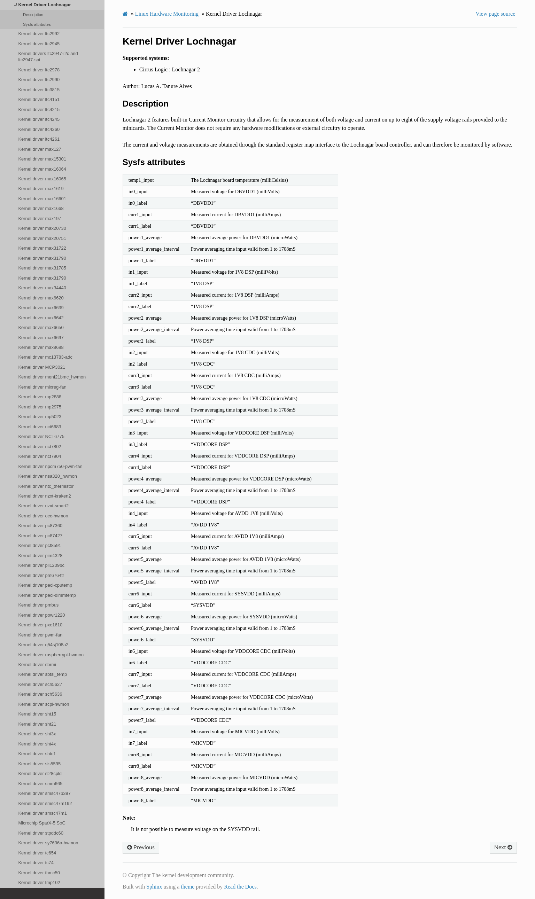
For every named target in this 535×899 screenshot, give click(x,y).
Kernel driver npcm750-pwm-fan (50, 466)
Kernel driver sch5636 (40, 694)
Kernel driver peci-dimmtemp (47, 595)
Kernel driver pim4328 (40, 555)
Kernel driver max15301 (42, 159)
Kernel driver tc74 (36, 862)
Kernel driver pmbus (38, 605)
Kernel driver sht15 (37, 714)
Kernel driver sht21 (37, 724)
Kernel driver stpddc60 (40, 833)
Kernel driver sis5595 (39, 763)
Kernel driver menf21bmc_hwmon (52, 377)
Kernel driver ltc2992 (39, 33)
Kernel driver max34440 (42, 287)
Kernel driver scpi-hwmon (43, 704)
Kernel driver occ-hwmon (43, 515)
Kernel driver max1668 (40, 208)
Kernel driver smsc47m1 (42, 813)
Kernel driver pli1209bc (41, 565)
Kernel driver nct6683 (39, 426)
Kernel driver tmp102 (39, 882)
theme (187, 887)
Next (503, 847)
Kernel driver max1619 (40, 188)
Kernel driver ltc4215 (39, 109)
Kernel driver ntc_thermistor (45, 486)
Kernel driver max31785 (42, 268)
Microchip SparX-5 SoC (41, 823)
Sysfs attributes (37, 24)
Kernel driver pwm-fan (40, 635)
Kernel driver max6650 (40, 327)
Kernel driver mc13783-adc (45, 357)
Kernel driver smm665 (40, 783)
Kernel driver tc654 (37, 852)
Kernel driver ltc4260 (39, 129)
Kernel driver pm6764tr (41, 575)
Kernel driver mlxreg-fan (42, 387)
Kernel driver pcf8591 (39, 545)
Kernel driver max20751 (42, 238)
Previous (141, 847)
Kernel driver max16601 (42, 198)
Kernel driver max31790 (42, 258)
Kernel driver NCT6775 (41, 436)
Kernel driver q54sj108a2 (43, 644)
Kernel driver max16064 (42, 169)
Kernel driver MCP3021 (41, 367)
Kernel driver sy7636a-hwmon (48, 842)
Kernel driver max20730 (42, 228)
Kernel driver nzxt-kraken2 (44, 496)
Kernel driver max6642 (40, 317)
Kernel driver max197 (39, 218)
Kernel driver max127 (39, 149)
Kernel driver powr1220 (41, 615)
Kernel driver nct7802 (39, 446)
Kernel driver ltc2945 (39, 43)
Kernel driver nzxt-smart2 (43, 505)
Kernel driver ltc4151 (39, 99)
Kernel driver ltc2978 (39, 69)
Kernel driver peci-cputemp (45, 585)
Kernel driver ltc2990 (39, 79)
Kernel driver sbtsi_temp (42, 674)
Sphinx (154, 887)
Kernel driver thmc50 (39, 872)
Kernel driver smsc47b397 (44, 793)
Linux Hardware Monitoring (167, 14)
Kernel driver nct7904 (39, 456)
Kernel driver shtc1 (37, 753)
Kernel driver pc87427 (40, 535)
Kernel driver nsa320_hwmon (47, 476)
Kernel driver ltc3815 (39, 89)
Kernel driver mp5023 (39, 416)
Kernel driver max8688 (40, 347)
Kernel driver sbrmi (37, 664)
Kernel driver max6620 (40, 297)
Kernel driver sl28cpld (40, 773)
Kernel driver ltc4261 (39, 139)
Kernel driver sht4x (37, 743)
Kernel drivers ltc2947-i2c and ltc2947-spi (48, 56)
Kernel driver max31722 (42, 248)
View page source (495, 14)
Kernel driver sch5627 (40, 684)
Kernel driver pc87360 (40, 525)
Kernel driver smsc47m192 (45, 803)
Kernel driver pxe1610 (40, 624)
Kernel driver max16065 (42, 178)
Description (33, 14)
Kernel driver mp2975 (39, 406)
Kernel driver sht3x (37, 733)
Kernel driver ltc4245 (39, 119)
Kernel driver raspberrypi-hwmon (51, 654)
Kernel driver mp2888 (39, 396)
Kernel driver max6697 (40, 337)
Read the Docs (240, 887)
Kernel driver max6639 (40, 307)
